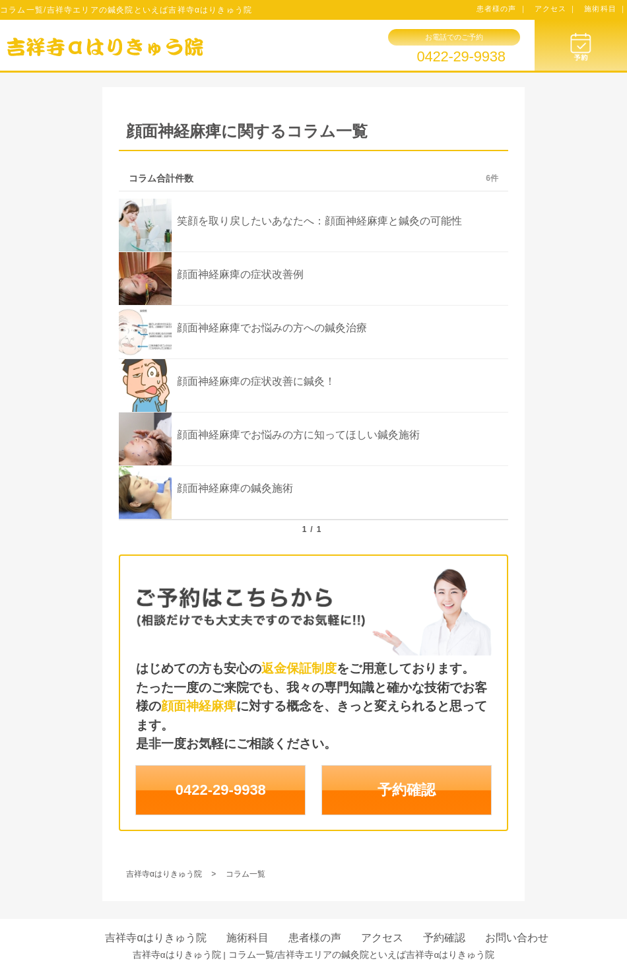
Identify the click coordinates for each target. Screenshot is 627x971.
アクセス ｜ (556, 9)
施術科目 (247, 937)
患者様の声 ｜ (502, 9)
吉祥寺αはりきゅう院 (155, 937)
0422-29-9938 (460, 57)
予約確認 (407, 790)
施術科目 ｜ (605, 9)
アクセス (382, 937)
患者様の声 (314, 937)
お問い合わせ (516, 937)
